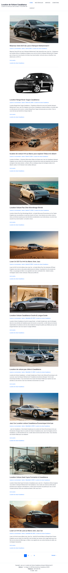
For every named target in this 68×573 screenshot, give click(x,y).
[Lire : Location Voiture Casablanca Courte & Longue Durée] (34, 300)
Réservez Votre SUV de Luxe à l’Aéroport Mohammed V (30, 46)
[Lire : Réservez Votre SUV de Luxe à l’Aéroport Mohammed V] (34, 29)
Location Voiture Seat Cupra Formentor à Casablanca (30, 479)
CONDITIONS (55, 2)
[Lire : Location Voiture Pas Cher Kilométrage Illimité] (34, 193)
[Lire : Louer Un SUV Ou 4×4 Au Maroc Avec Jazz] (34, 247)
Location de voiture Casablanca (41, 48)
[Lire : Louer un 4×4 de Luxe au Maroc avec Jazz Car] (34, 516)
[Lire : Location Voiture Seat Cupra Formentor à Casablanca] (34, 462)
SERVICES (47, 2)
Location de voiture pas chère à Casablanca (26, 371)
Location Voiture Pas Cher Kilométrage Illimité (27, 210)
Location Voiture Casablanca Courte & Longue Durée (30, 317)
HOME (31, 2)
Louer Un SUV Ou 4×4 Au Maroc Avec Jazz (26, 263)
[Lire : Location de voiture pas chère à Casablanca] (34, 354)
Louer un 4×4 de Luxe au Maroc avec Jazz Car (27, 532)
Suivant (54, 557)
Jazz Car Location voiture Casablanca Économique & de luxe (33, 425)
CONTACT (32, 8)
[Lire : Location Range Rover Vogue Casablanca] (34, 83)
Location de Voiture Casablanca (14, 5)
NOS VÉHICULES (39, 2)
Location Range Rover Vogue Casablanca (25, 100)
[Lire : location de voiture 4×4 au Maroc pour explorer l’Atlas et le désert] (34, 137)
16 (34, 557)
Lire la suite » (13, 60)
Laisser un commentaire (15, 48)
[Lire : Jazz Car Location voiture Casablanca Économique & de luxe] (34, 408)
